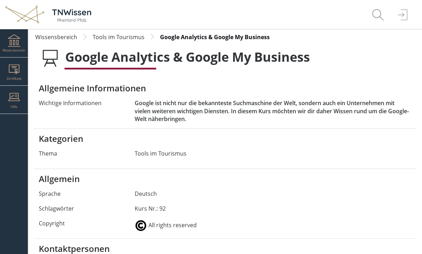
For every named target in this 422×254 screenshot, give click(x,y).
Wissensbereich (56, 37)
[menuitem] (378, 14)
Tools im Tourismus (119, 37)
